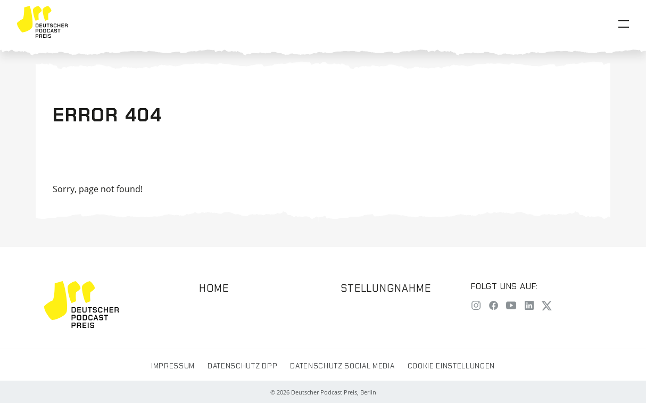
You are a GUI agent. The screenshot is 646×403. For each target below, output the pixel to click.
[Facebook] (493, 306)
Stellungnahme (386, 288)
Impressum (173, 366)
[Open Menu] (623, 24)
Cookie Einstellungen (451, 366)
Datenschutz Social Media (342, 366)
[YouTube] (511, 306)
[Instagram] (476, 306)
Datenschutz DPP (242, 366)
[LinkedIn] (529, 306)
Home (214, 288)
